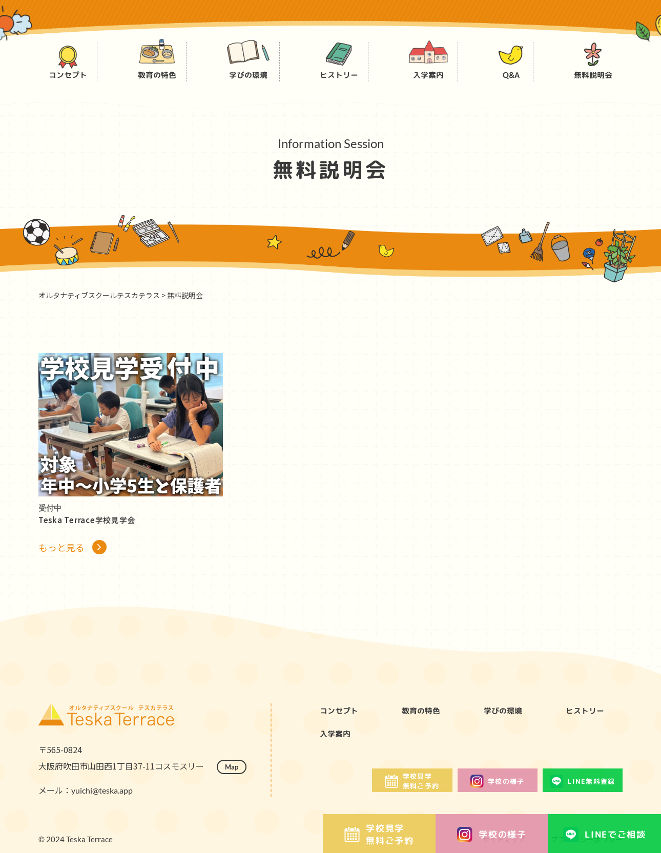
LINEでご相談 (604, 834)
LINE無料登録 (574, 797)
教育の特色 (425, 717)
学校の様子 (492, 834)
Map (234, 782)
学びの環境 (507, 717)
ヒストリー (589, 717)
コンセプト (343, 717)
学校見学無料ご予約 (379, 834)
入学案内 (338, 742)
